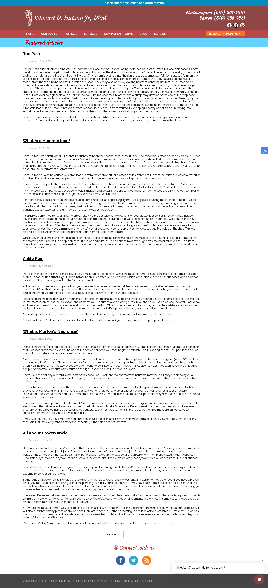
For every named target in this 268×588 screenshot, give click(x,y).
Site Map (73, 580)
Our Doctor (50, 34)
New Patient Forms (118, 34)
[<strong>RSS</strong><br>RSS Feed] (232, 41)
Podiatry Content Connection (137, 580)
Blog (143, 34)
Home (30, 34)
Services (90, 34)
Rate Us (160, 34)
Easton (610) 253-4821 (222, 18)
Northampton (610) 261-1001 (215, 12)
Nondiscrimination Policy (93, 580)
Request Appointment (226, 34)
